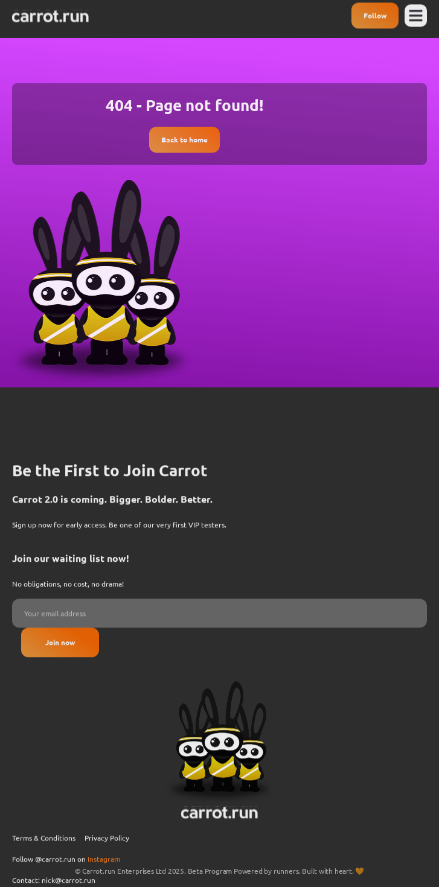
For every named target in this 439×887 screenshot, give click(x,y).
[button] (416, 13)
